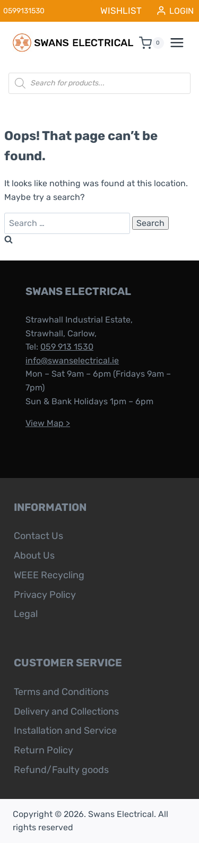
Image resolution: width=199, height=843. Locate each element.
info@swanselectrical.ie (72, 360)
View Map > (47, 423)
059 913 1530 (66, 347)
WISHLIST (121, 10)
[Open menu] (182, 43)
